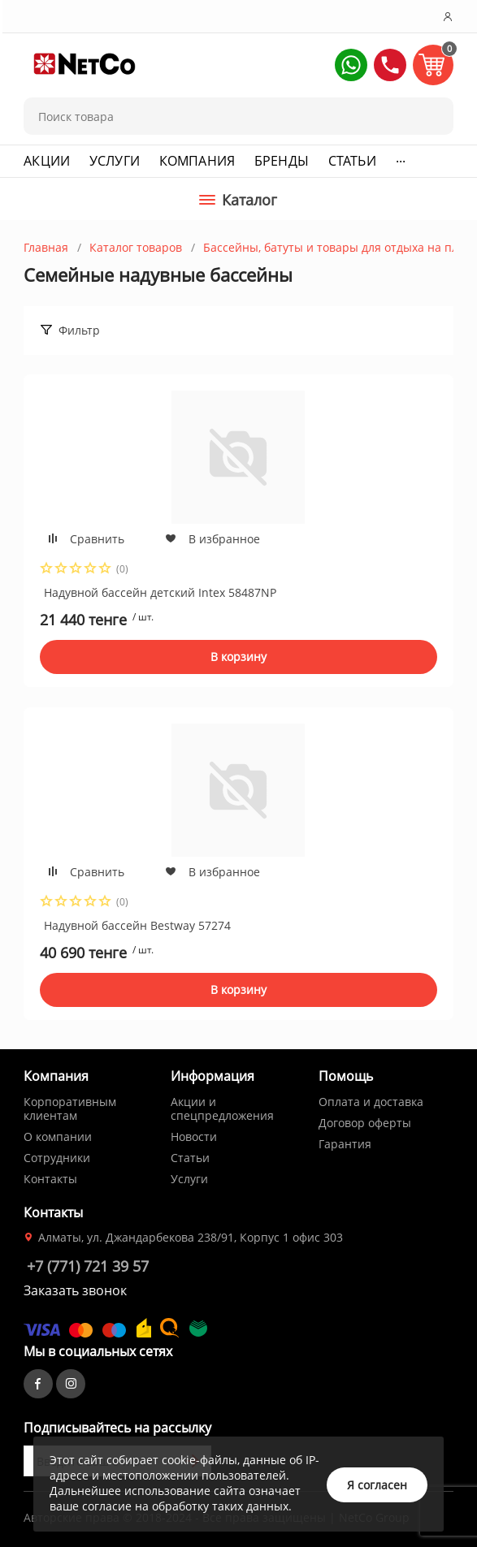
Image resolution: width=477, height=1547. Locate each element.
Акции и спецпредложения (222, 1108)
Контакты (50, 1178)
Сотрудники (57, 1157)
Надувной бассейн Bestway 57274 (137, 925)
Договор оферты (365, 1122)
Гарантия (345, 1144)
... (400, 157)
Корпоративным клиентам (70, 1108)
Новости (194, 1136)
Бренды (281, 161)
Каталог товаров (135, 247)
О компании (58, 1136)
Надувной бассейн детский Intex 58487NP (160, 592)
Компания (197, 161)
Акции (47, 161)
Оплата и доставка (371, 1101)
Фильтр (79, 330)
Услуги (114, 161)
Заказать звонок (75, 1290)
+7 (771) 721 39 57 (88, 1266)
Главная (46, 247)
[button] (351, 65)
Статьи (352, 161)
